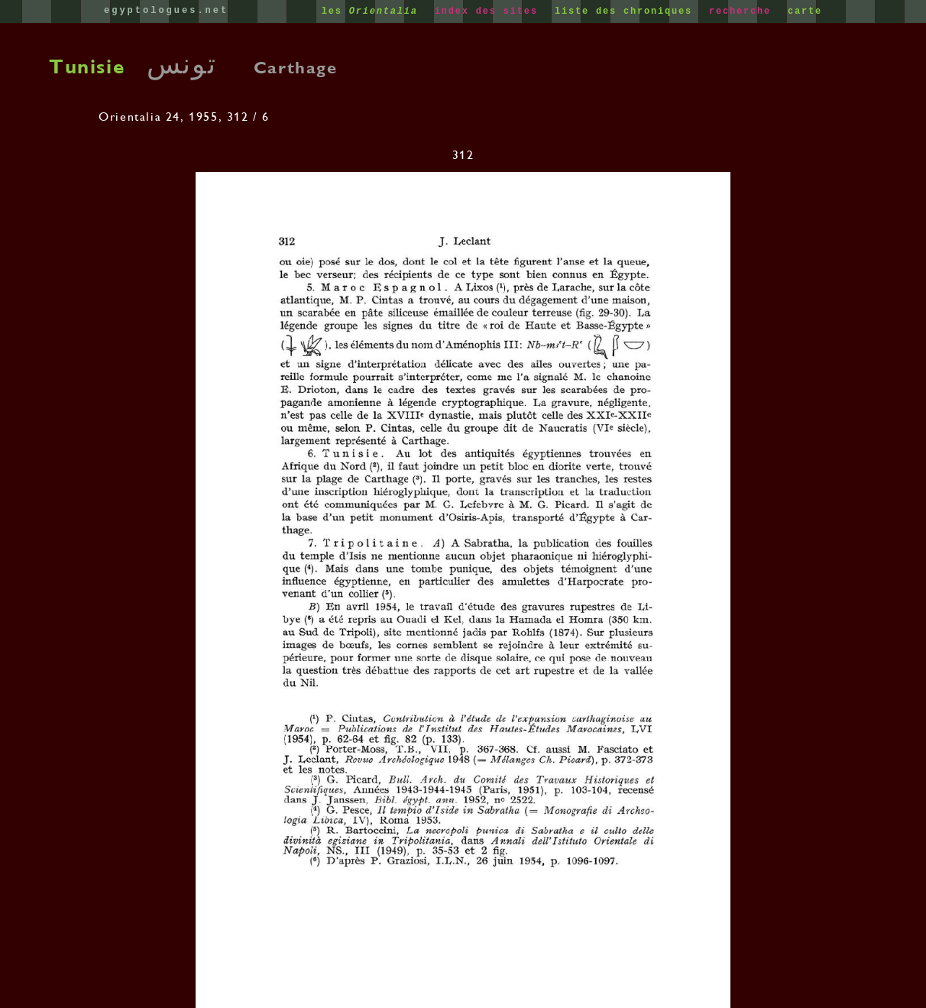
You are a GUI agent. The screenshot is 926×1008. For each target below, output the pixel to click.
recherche (743, 11)
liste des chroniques (627, 11)
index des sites (490, 11)
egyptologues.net (166, 10)
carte (805, 11)
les (373, 11)
